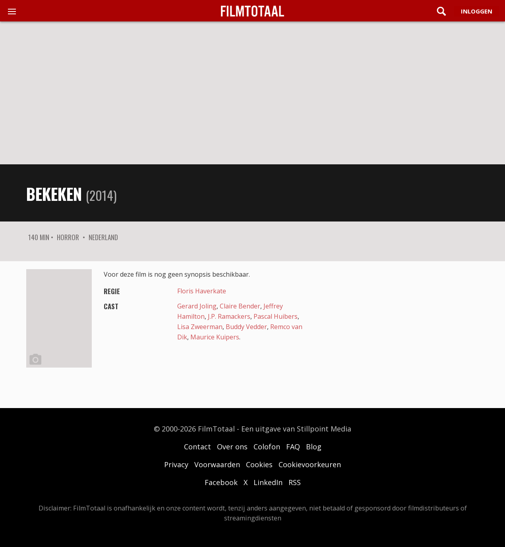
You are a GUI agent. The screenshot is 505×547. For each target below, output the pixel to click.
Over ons (232, 446)
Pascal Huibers (275, 316)
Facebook (221, 482)
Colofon (266, 446)
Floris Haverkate (201, 291)
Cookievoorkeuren (310, 464)
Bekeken (54, 194)
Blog (313, 446)
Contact (197, 446)
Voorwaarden (217, 464)
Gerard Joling (197, 306)
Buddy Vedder (246, 326)
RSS (294, 482)
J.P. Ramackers (229, 316)
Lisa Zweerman (200, 326)
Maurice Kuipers (214, 337)
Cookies (259, 464)
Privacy (176, 464)
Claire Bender (240, 306)
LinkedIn (267, 482)
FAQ (293, 446)
